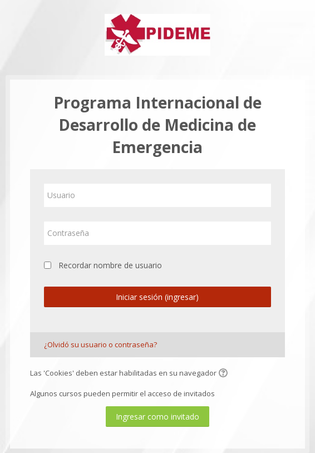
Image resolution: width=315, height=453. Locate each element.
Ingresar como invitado (157, 416)
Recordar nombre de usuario (110, 265)
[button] (225, 374)
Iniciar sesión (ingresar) (157, 297)
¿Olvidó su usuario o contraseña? (100, 344)
